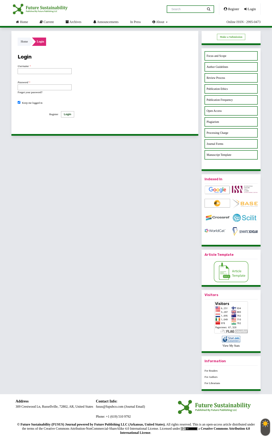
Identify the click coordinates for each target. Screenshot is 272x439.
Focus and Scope (216, 55)
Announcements (106, 21)
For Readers (211, 370)
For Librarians (212, 383)
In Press (135, 22)
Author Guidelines (217, 66)
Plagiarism (213, 121)
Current (47, 21)
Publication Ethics (217, 88)
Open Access (214, 110)
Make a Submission (231, 36)
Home (22, 21)
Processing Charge (217, 132)
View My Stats (231, 345)
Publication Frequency (220, 99)
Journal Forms (215, 143)
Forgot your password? (30, 92)
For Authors (211, 376)
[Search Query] (187, 9)
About (158, 21)
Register (231, 9)
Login (250, 9)
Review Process (216, 77)
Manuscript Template (219, 154)
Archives (73, 21)
